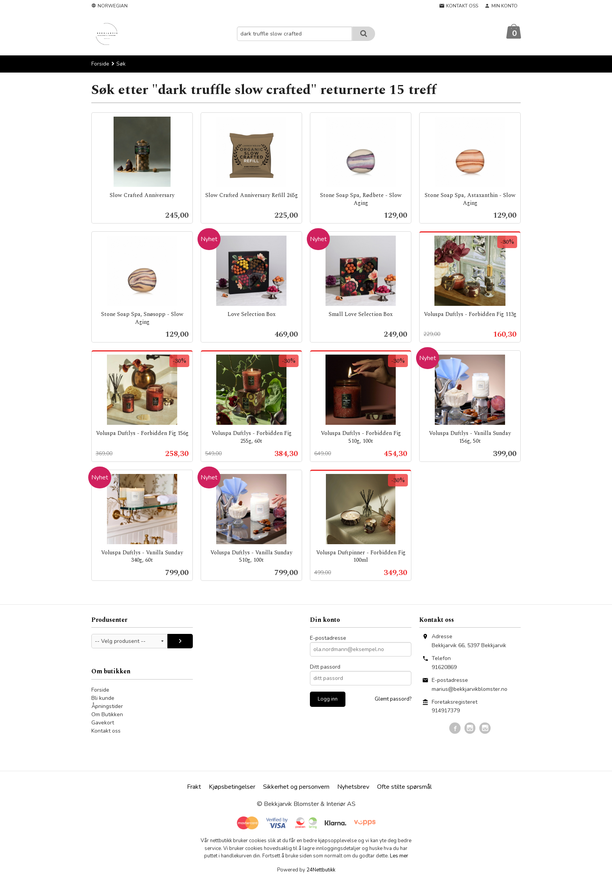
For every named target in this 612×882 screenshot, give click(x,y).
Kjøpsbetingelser (232, 787)
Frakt (194, 787)
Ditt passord (325, 667)
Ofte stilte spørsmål (404, 787)
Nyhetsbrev (353, 787)
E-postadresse (328, 638)
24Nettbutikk (320, 870)
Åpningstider (107, 706)
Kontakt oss (106, 731)
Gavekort (102, 723)
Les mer (399, 856)
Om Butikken (107, 715)
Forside (100, 64)
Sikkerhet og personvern (296, 787)
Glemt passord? (393, 699)
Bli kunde (102, 698)
